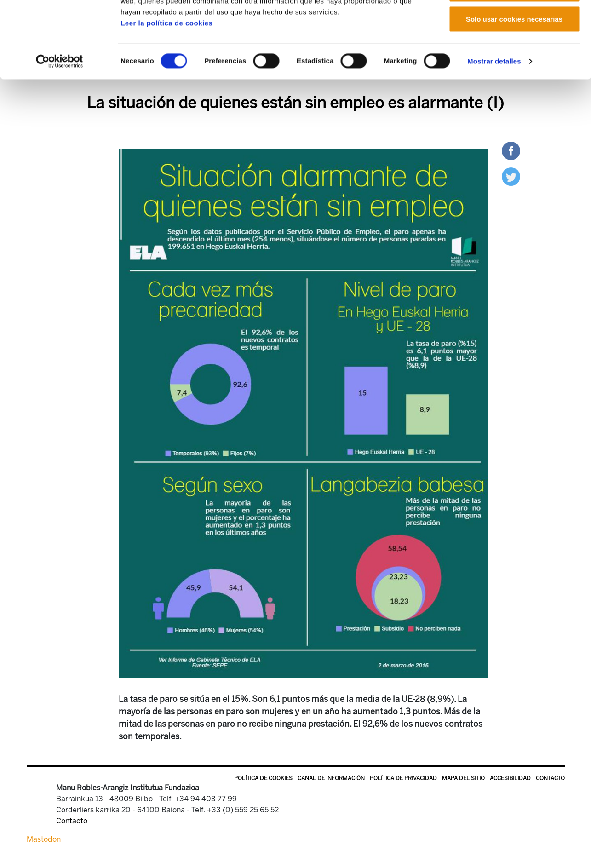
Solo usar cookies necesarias (514, 84)
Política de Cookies (263, 778)
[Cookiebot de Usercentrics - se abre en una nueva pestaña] (59, 127)
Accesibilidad (510, 778)
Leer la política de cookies (166, 88)
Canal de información (331, 778)
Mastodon (44, 839)
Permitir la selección (514, 54)
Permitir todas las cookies (514, 24)
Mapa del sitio (463, 778)
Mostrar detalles (494, 127)
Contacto (550, 778)
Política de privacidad (403, 778)
